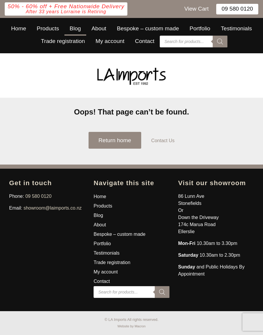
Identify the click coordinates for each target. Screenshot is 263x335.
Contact (144, 41)
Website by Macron (131, 326)
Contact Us (162, 140)
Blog (75, 28)
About (98, 28)
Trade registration (63, 41)
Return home (115, 140)
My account (110, 41)
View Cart (196, 9)
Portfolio (199, 28)
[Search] (220, 41)
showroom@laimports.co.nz (53, 207)
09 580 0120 (237, 9)
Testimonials (236, 28)
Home (18, 28)
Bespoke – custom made (148, 28)
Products (48, 28)
